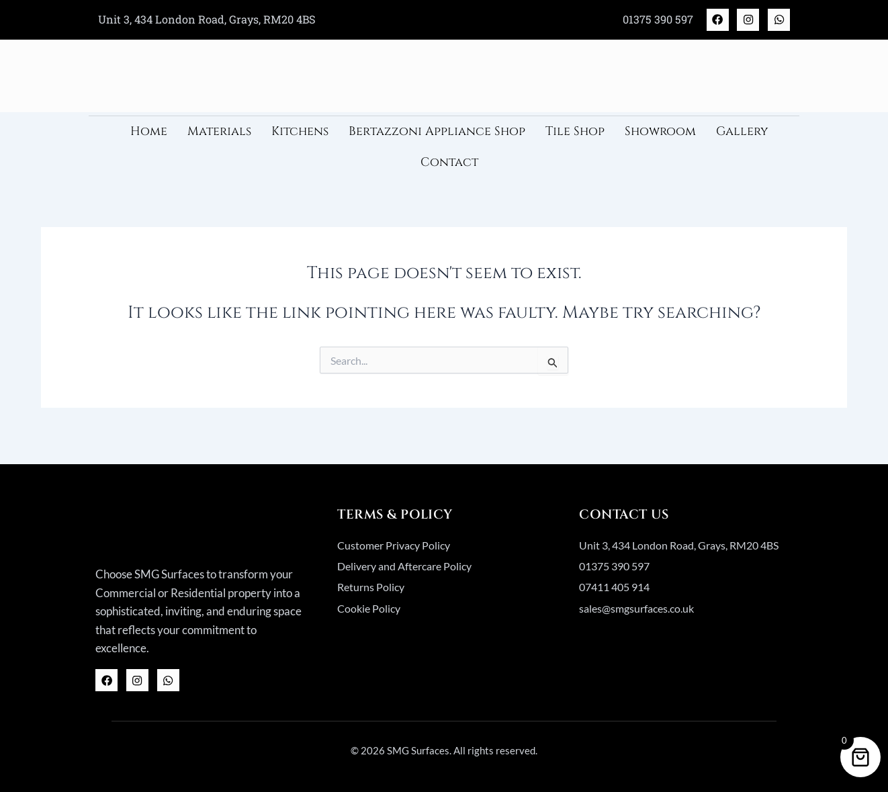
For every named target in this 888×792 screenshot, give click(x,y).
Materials (219, 136)
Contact (449, 167)
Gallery (742, 136)
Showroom (660, 136)
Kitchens (299, 136)
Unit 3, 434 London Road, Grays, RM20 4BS (210, 22)
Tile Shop (575, 136)
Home (148, 136)
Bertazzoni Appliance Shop (437, 136)
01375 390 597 (639, 22)
